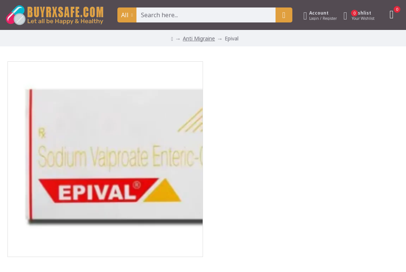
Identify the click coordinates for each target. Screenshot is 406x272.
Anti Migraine (199, 38)
